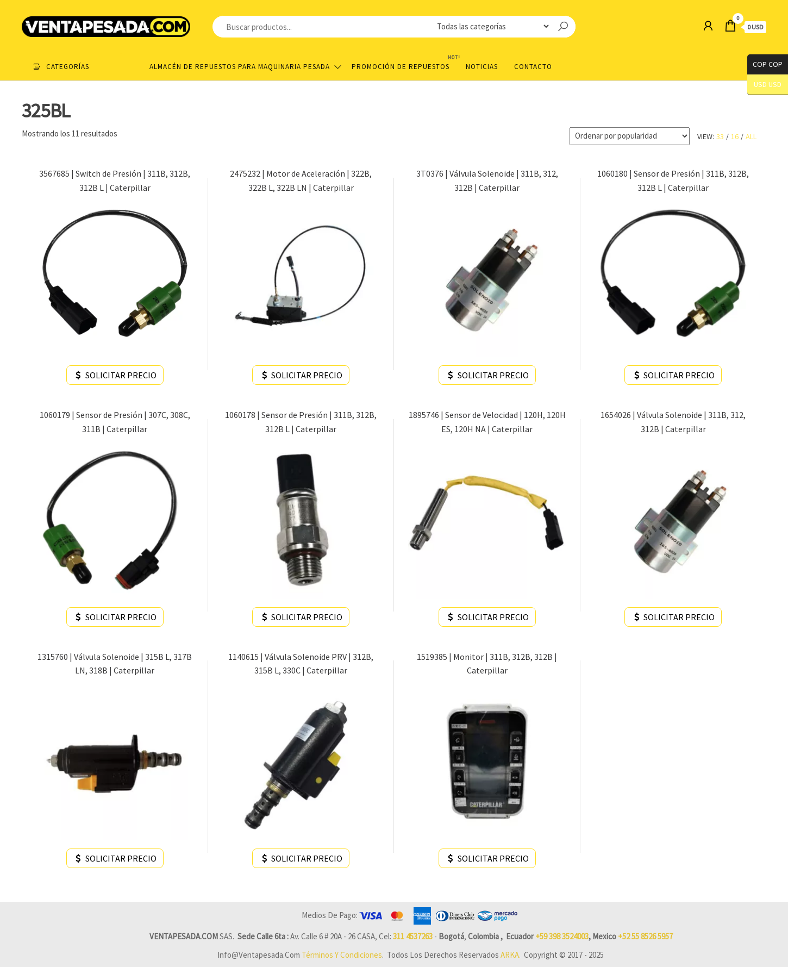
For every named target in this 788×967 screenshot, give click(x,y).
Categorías (67, 66)
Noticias (482, 66)
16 (735, 136)
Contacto (533, 66)
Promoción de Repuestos (405, 62)
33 (720, 136)
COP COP (765, 64)
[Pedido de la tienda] (630, 136)
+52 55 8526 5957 (645, 936)
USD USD (767, 84)
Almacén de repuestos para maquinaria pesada (239, 66)
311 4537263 (413, 936)
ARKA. (511, 955)
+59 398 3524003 (562, 936)
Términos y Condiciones (342, 955)
